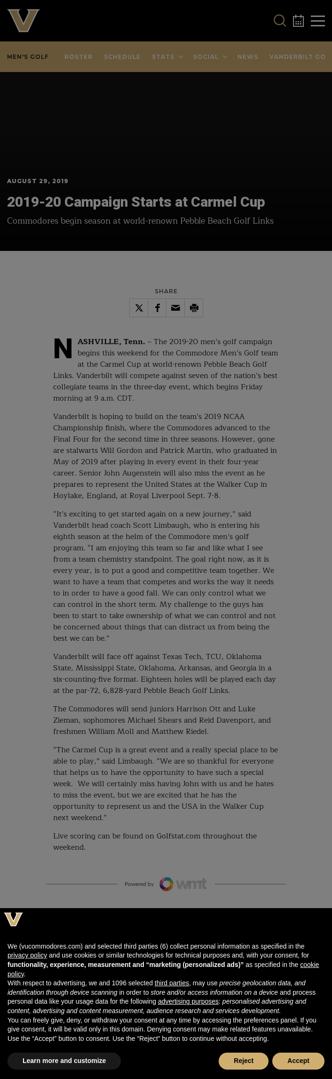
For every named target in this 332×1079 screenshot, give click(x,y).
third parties (172, 983)
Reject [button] (243, 1060)
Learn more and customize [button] (64, 1060)
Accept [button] (298, 1060)
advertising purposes (188, 1001)
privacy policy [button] (27, 955)
